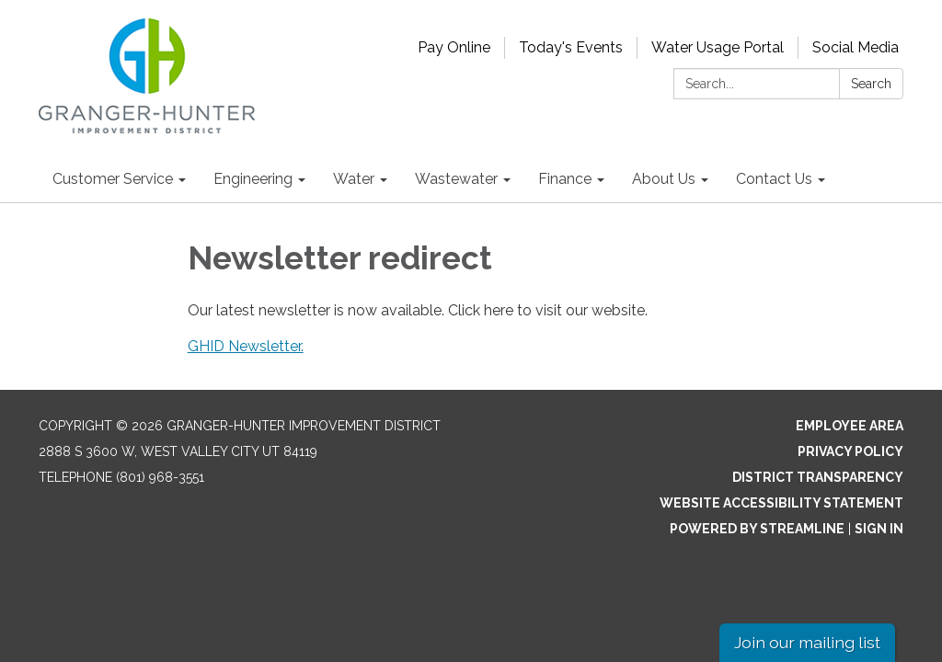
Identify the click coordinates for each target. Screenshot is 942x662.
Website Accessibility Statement (781, 503)
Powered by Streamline (757, 528)
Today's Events (571, 47)
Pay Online (454, 47)
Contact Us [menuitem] (774, 179)
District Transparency (817, 477)
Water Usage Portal (717, 47)
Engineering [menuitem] (253, 179)
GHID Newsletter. (246, 346)
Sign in (879, 528)
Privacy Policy (850, 451)
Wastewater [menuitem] (456, 179)
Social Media (855, 47)
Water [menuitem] (353, 179)
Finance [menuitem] (565, 179)
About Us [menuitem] (663, 179)
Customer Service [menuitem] (112, 179)
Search (871, 83)
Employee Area (849, 425)
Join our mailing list (807, 642)
